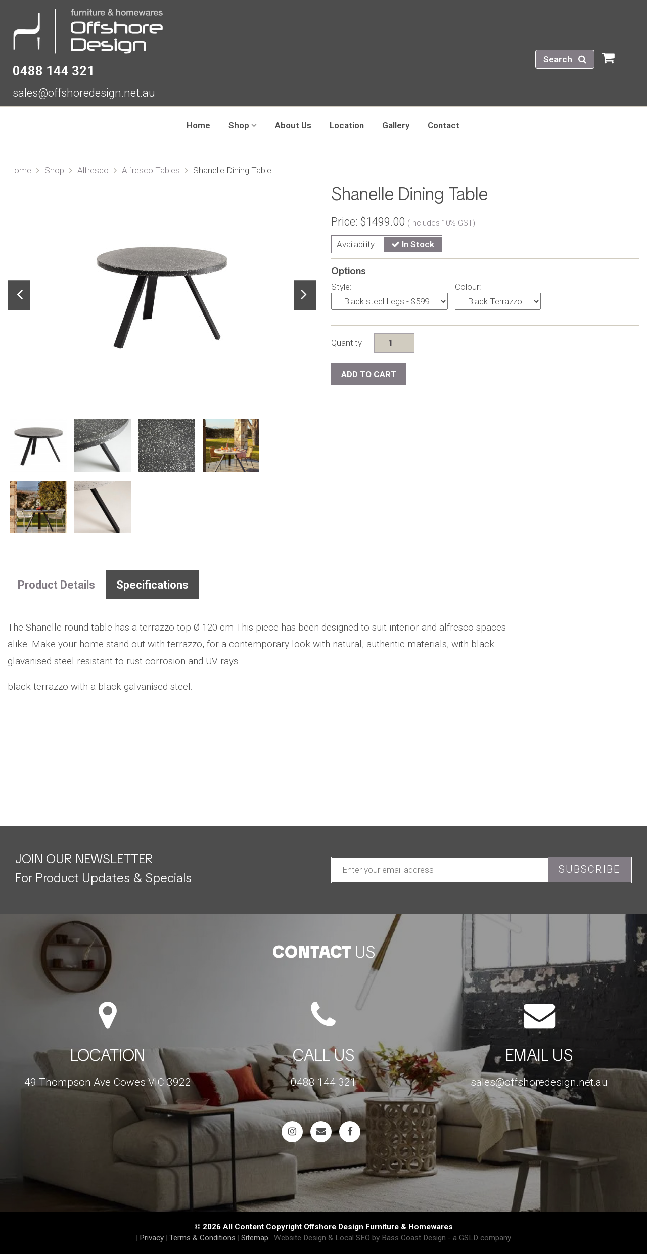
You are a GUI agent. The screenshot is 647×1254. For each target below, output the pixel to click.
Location (347, 125)
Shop (54, 170)
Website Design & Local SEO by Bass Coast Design (360, 1237)
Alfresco (93, 170)
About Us (293, 125)
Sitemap (254, 1237)
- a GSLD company (479, 1237)
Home (198, 125)
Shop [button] (242, 125)
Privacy (152, 1237)
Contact (443, 125)
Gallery (395, 125)
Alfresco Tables (151, 170)
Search (564, 59)
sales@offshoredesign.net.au (84, 92)
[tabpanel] (162, 295)
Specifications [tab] (152, 584)
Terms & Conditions (202, 1237)
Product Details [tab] (56, 584)
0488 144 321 (54, 70)
